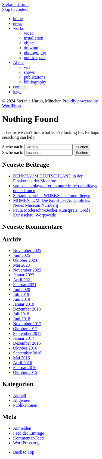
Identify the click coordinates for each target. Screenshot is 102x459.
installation (33, 38)
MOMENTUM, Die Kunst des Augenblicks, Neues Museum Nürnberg (51, 203)
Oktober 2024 (25, 260)
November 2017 (27, 323)
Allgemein (22, 400)
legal (17, 91)
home (18, 18)
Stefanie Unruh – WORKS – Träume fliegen (51, 195)
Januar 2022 (23, 275)
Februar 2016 (24, 367)
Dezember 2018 (27, 309)
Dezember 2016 (27, 343)
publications (34, 77)
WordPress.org (26, 443)
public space (35, 57)
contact (19, 87)
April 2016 (22, 362)
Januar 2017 (23, 338)
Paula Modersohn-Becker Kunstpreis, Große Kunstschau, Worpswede (51, 212)
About (18, 62)
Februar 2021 (24, 284)
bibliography (35, 82)
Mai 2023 (21, 265)
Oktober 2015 (25, 372)
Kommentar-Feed (28, 438)
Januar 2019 (23, 304)
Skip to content (15, 9)
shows (29, 72)
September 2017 (27, 333)
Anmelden (22, 428)
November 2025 (27, 250)
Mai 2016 (21, 357)
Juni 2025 (21, 255)
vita (27, 67)
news (17, 23)
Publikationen (25, 405)
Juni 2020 (21, 289)
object (29, 43)
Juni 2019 (21, 299)
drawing (31, 48)
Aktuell (19, 395)
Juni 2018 (21, 318)
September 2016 (27, 353)
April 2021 (22, 279)
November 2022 (27, 270)
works (18, 28)
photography (35, 52)
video (29, 33)
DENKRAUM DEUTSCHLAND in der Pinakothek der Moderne (48, 178)
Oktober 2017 (25, 328)
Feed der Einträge (28, 433)
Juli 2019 (21, 294)
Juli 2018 (21, 314)
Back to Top (23, 452)
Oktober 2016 (25, 348)
